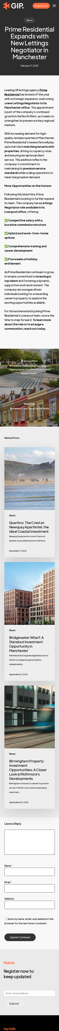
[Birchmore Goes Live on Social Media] (29, 407)
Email (8, 882)
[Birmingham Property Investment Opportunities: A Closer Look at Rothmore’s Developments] (29, 747)
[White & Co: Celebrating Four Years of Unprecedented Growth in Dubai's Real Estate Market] (29, 368)
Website (9, 898)
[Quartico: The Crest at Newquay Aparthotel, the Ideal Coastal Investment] (29, 502)
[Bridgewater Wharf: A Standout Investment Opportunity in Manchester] (29, 621)
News (29, 20)
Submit (14, 1003)
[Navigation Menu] (54, 5)
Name (8, 865)
